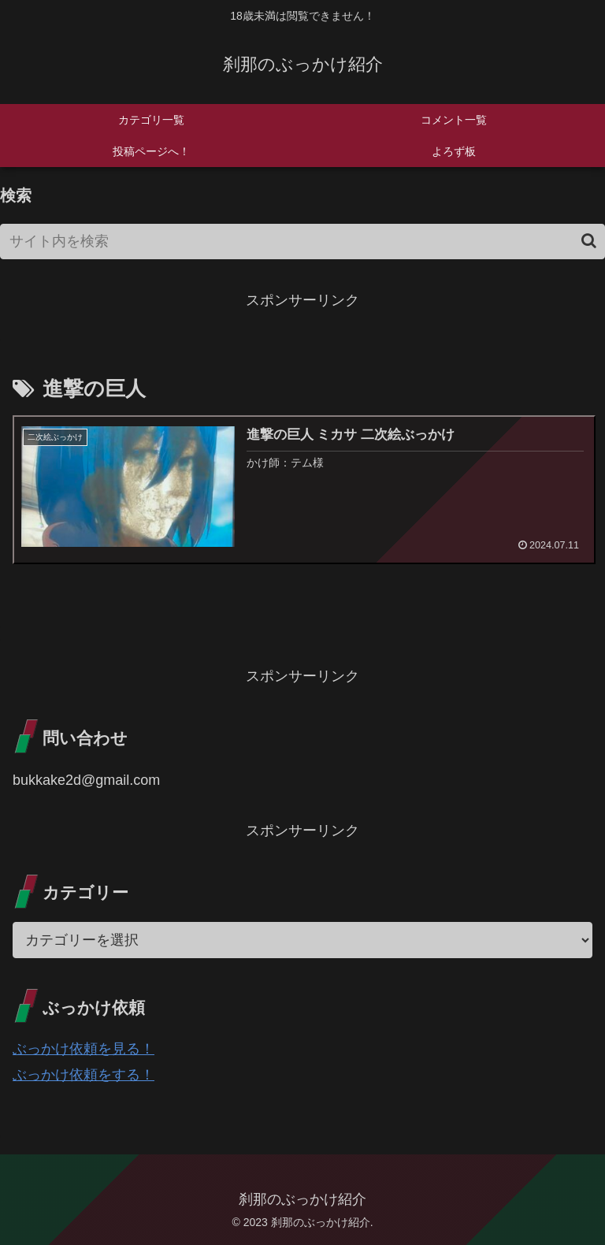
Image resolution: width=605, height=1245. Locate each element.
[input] (302, 241)
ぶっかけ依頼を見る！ (83, 1049)
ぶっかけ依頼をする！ (83, 1075)
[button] (589, 241)
